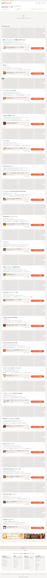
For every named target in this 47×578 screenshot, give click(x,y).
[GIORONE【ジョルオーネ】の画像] (23, 512)
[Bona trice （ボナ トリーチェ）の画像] (23, 437)
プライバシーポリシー (13, 574)
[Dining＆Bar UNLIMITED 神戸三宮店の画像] (23, 310)
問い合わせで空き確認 (37, 73)
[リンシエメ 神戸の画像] (23, 134)
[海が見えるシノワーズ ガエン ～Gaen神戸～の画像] (23, 411)
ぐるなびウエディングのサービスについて (35, 574)
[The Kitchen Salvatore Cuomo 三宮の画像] (23, 336)
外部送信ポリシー (19, 574)
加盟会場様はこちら (24, 574)
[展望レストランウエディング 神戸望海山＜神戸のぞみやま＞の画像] (23, 33)
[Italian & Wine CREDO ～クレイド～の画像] (23, 487)
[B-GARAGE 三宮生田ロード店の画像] (23, 109)
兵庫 (21, 550)
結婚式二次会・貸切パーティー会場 (16, 550)
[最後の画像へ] (44, 33)
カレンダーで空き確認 (37, 48)
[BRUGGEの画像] (23, 58)
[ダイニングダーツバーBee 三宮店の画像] (23, 83)
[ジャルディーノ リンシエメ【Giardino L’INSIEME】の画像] (23, 386)
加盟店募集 (28, 574)
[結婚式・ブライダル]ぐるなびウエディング (7, 550)
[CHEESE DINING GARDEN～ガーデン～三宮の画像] (23, 462)
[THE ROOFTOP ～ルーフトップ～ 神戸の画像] (23, 285)
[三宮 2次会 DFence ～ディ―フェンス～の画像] (23, 210)
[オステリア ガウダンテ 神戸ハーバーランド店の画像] (23, 361)
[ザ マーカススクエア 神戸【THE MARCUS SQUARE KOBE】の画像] (23, 184)
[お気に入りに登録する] (43, 40)
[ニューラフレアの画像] (23, 235)
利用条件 (9, 574)
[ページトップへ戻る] (23, 547)
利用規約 (6, 574)
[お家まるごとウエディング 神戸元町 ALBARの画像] (23, 260)
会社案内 (4, 574)
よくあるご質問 (42, 574)
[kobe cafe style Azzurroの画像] (23, 159)
